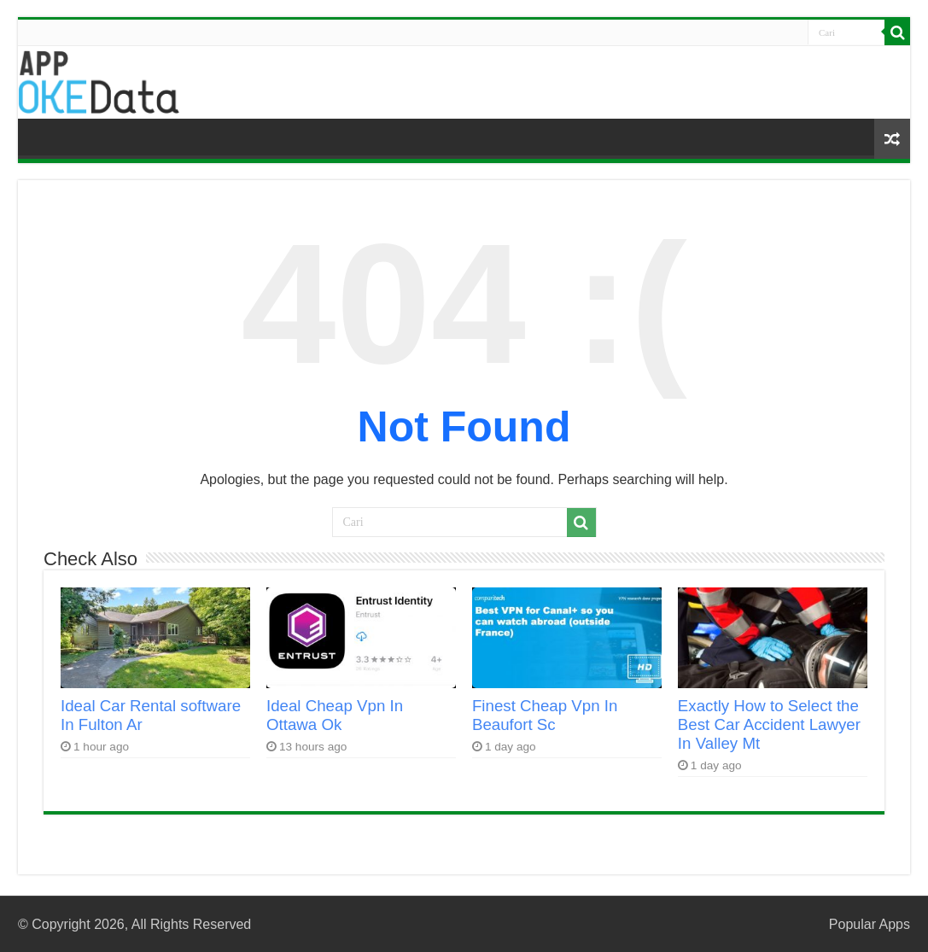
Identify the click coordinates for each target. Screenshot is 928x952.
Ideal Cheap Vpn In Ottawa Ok (334, 715)
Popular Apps (869, 924)
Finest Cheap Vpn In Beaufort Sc (545, 715)
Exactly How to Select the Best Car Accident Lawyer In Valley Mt (769, 724)
